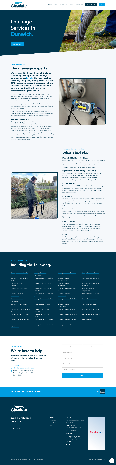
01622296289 (73, 425)
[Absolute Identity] (19, 2)
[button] (111, 460)
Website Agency (93, 459)
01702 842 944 (17, 365)
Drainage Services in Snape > (90, 273)
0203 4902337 (74, 430)
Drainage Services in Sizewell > (67, 325)
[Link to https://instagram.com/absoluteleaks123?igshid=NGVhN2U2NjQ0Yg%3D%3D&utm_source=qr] (98, 392)
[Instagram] (67, 444)
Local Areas (32, 459)
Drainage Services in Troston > (67, 319)
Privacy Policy (40, 459)
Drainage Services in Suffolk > (19, 273)
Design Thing (101, 459)
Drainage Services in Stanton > (43, 283)
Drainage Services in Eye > (89, 299)
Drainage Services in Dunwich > (43, 304)
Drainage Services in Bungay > (20, 314)
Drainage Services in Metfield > (67, 299)
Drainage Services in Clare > (90, 304)
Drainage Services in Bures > (66, 309)
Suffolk (29, 78)
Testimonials (53, 420)
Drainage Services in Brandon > (67, 314)
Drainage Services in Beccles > (20, 319)
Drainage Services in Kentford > (43, 325)
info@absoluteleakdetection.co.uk (23, 368)
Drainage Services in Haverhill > (43, 278)
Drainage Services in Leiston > (91, 314)
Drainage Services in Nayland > (20, 288)
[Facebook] (69, 444)
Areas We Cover (54, 422)
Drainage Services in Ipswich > (67, 273)
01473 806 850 (74, 429)
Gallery (51, 425)
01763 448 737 (78, 427)
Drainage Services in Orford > (19, 304)
